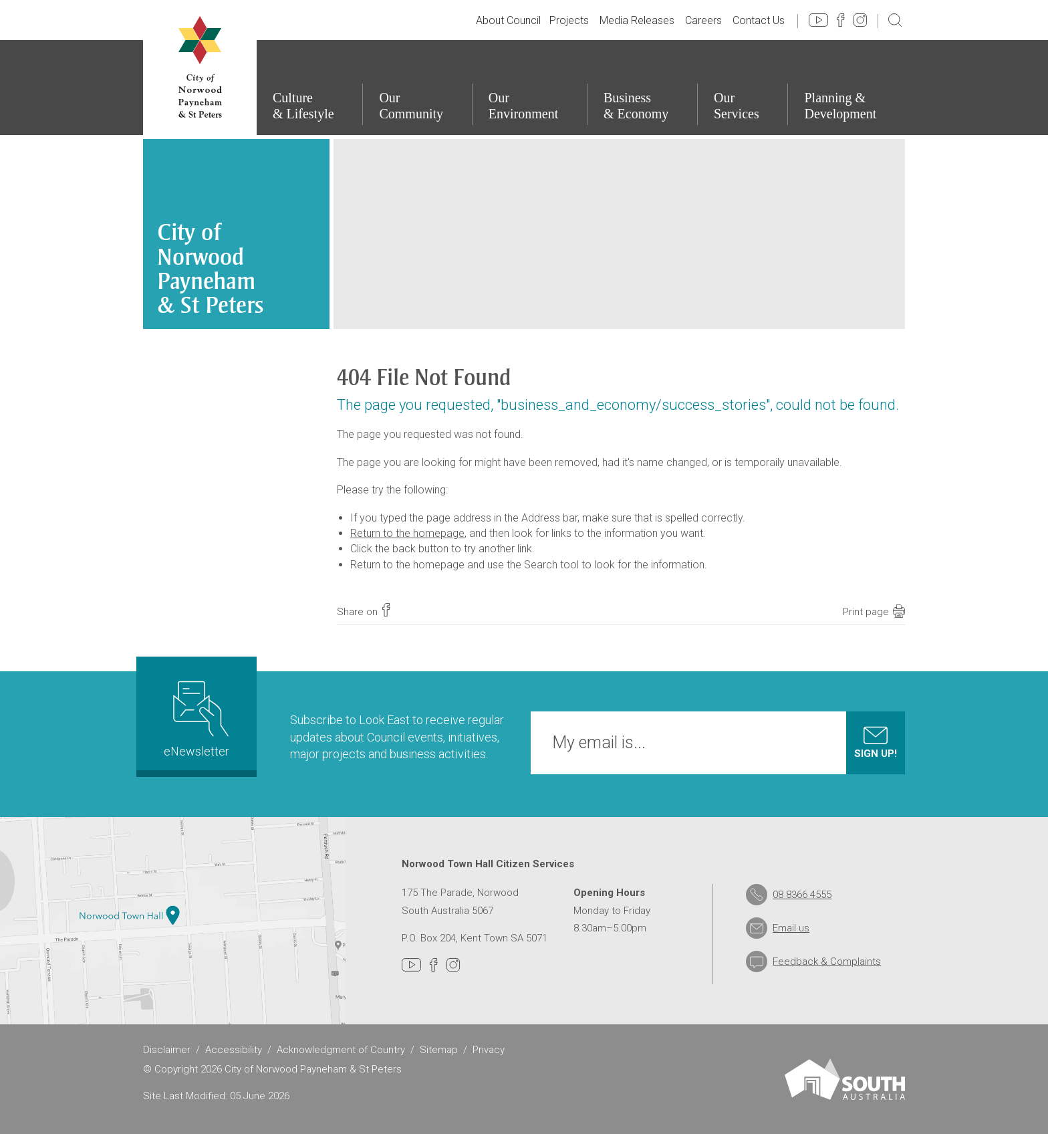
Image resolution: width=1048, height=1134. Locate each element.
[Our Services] (742, 87)
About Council (508, 20)
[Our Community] (416, 87)
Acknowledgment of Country (341, 1050)
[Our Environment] (529, 87)
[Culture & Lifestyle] (309, 87)
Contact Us (759, 20)
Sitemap (439, 1050)
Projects (569, 20)
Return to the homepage (407, 533)
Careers (703, 20)
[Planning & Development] (846, 87)
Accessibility (233, 1050)
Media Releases (637, 20)
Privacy (489, 1050)
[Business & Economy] (642, 87)
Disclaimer (166, 1050)
